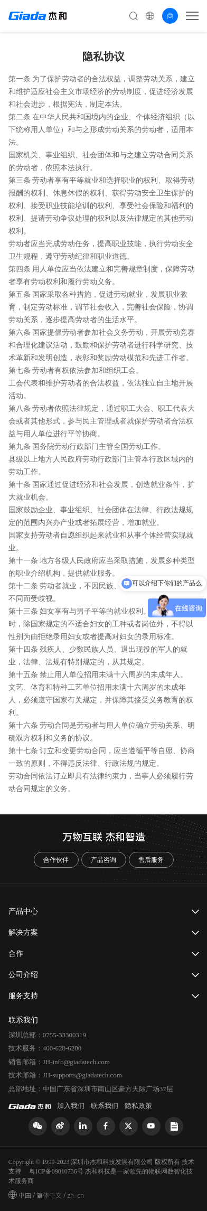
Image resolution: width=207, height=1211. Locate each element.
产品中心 (23, 911)
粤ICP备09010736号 (56, 1171)
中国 (24, 1195)
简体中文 (49, 1195)
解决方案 (23, 932)
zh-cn (75, 1195)
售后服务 (151, 859)
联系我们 (104, 1105)
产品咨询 (103, 859)
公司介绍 (23, 975)
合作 (15, 953)
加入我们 (70, 1105)
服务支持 (23, 996)
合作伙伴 (56, 859)
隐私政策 (138, 1105)
